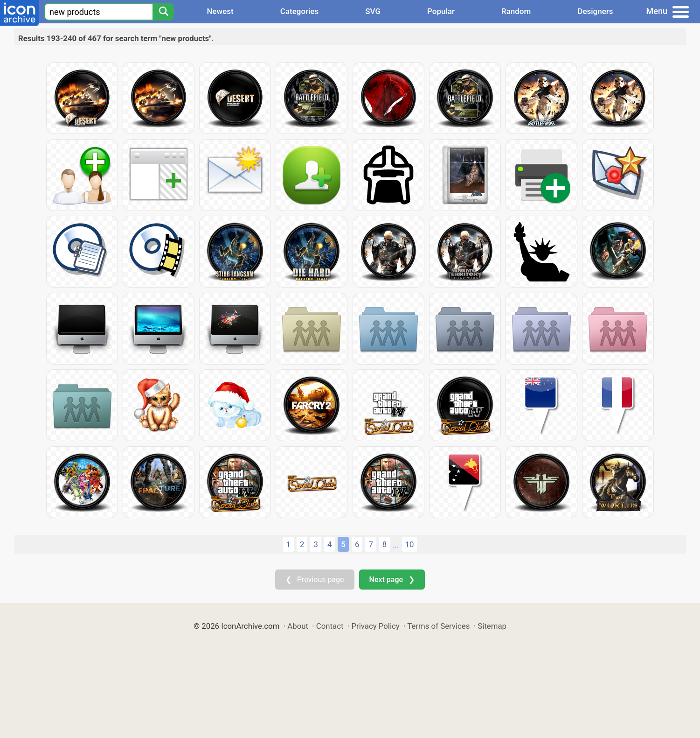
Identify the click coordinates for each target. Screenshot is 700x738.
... (396, 544)
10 (409, 544)
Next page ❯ (392, 579)
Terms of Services (438, 626)
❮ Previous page (314, 579)
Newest (220, 11)
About (297, 626)
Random (516, 11)
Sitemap (492, 626)
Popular (441, 11)
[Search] (163, 12)
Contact (330, 626)
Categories (299, 11)
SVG (373, 11)
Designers (595, 11)
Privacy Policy (375, 626)
